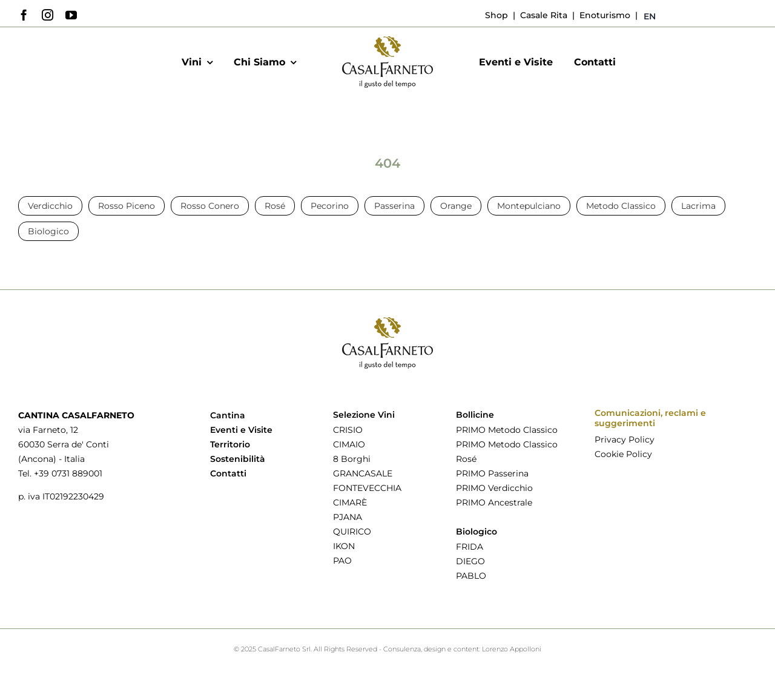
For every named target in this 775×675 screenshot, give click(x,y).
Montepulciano (529, 205)
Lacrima (698, 205)
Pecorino (330, 205)
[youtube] (71, 15)
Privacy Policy (625, 439)
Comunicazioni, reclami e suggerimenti (650, 418)
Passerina (394, 205)
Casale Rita (542, 15)
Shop (496, 15)
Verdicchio (50, 205)
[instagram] (47, 15)
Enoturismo (603, 15)
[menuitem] (650, 16)
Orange (456, 205)
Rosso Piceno (126, 205)
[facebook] (24, 15)
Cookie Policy (623, 454)
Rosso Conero (209, 205)
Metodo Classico (621, 205)
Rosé (275, 205)
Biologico (48, 231)
